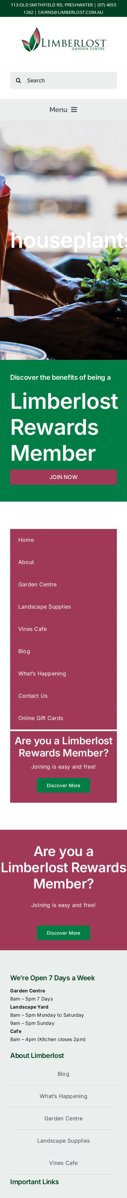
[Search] (63, 80)
